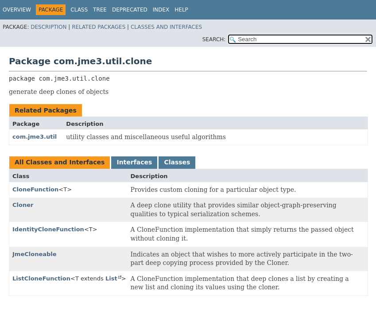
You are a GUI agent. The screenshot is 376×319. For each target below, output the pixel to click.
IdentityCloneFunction (48, 229)
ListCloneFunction (41, 278)
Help (181, 10)
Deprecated (129, 10)
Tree (100, 10)
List (111, 278)
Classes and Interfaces (166, 27)
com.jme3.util (34, 136)
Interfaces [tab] (134, 162)
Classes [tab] (177, 162)
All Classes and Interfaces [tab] (60, 162)
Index (161, 10)
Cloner (22, 205)
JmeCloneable (34, 254)
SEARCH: (214, 39)
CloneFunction (35, 189)
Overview (17, 10)
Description (48, 27)
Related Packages (98, 27)
